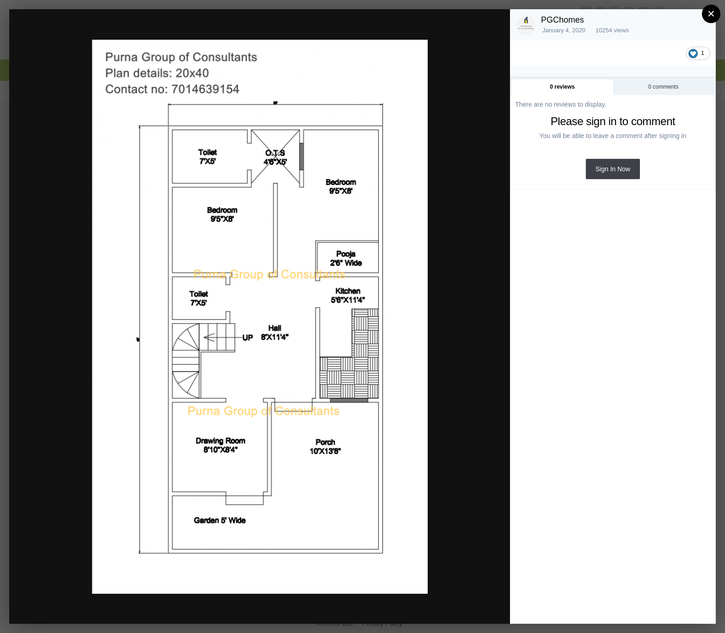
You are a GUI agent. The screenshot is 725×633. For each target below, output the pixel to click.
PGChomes (562, 19)
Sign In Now (613, 169)
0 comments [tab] (663, 87)
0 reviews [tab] (562, 87)
